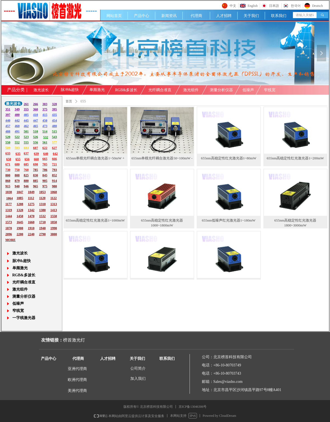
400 (17, 115)
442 (17, 120)
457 (7, 126)
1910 (31, 228)
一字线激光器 (23, 318)
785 (35, 170)
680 (17, 164)
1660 (31, 222)
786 (45, 170)
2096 (8, 234)
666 (54, 159)
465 (35, 126)
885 (35, 181)
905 (45, 181)
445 (26, 120)
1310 (42, 204)
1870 (8, 228)
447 (35, 120)
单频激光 (97, 90)
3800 (53, 234)
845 (45, 175)
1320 (20, 210)
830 (35, 175)
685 (26, 164)
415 (45, 115)
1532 (42, 216)
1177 (8, 204)
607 (35, 148)
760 (26, 170)
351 (7, 109)
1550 (53, 216)
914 (54, 181)
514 (45, 131)
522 (17, 137)
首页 (69, 101)
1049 (31, 192)
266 (35, 104)
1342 (31, 210)
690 (35, 164)
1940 (42, 228)
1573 (8, 222)
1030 (8, 192)
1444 (8, 216)
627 (54, 148)
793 (54, 170)
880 (26, 181)
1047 (20, 192)
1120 (42, 198)
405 (26, 115)
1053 (42, 192)
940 (17, 186)
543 (54, 137)
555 (26, 142)
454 (54, 120)
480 (54, 126)
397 (7, 115)
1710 (42, 222)
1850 (53, 222)
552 (17, 142)
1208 (20, 204)
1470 (31, 216)
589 (7, 148)
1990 (53, 228)
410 (35, 115)
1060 (53, 192)
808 (17, 175)
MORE (10, 240)
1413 (53, 210)
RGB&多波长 (126, 90)
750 (17, 170)
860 (7, 181)
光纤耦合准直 (159, 90)
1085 (20, 198)
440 (7, 120)
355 (26, 109)
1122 (53, 198)
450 (45, 120)
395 (54, 109)
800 (7, 175)
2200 (20, 234)
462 (26, 126)
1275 (31, 204)
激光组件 (191, 90)
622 (45, 148)
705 (45, 164)
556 (35, 142)
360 (35, 109)
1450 (20, 216)
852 (54, 175)
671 (7, 164)
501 (26, 131)
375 (45, 109)
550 (7, 142)
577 (54, 142)
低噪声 (248, 90)
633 (7, 153)
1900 (20, 228)
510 (35, 131)
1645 (20, 222)
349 (17, 109)
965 (35, 186)
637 (26, 153)
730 (7, 170)
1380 (42, 210)
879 (17, 181)
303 (45, 104)
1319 (8, 210)
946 (26, 186)
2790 (42, 234)
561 (45, 142)
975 (45, 186)
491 (17, 131)
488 (7, 131)
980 (54, 186)
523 (26, 137)
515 (54, 131)
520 (7, 137)
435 (54, 115)
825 (26, 175)
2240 (31, 234)
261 (26, 104)
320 (54, 104)
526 (35, 137)
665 (45, 159)
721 (54, 164)
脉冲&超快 (70, 90)
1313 (53, 204)
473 (45, 126)
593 (17, 148)
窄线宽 (269, 90)
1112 (31, 198)
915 (7, 186)
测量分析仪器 (221, 90)
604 (26, 148)
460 (17, 126)
